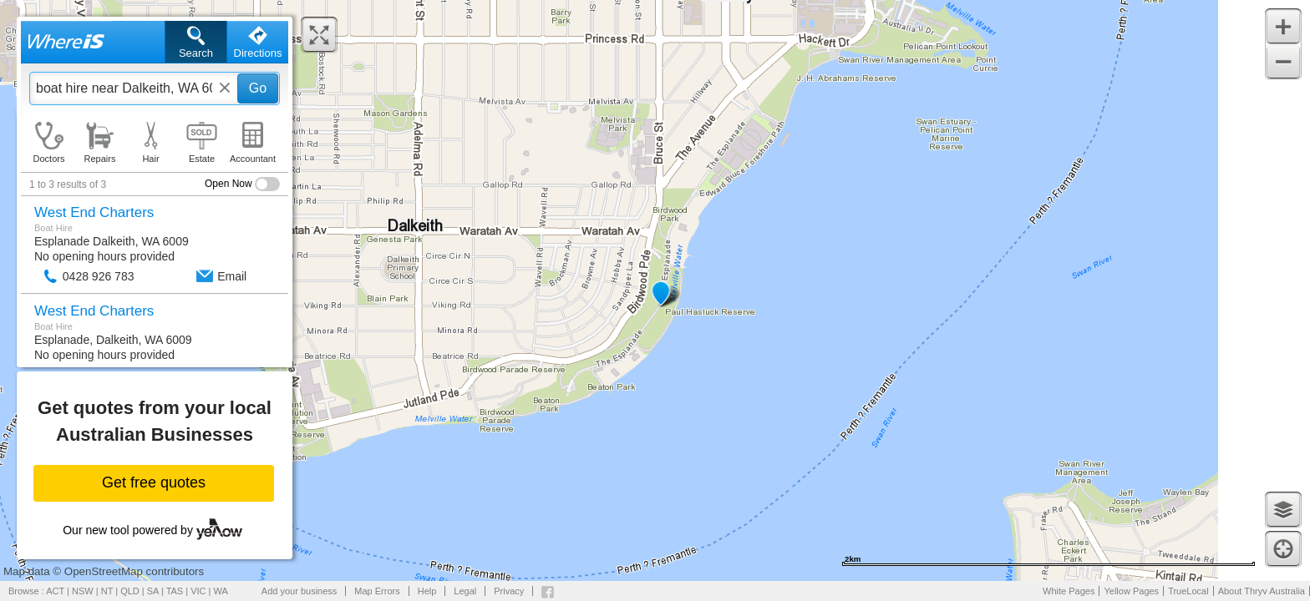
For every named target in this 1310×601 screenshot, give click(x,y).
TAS (175, 591)
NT (107, 591)
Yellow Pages (1131, 591)
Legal (465, 591)
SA (153, 591)
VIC (198, 591)
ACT (55, 591)
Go (258, 88)
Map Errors (376, 591)
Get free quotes (154, 482)
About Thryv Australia (1261, 591)
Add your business (299, 591)
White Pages (1068, 591)
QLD (130, 591)
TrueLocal (1188, 591)
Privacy (509, 591)
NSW (83, 591)
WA (221, 591)
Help (427, 591)
